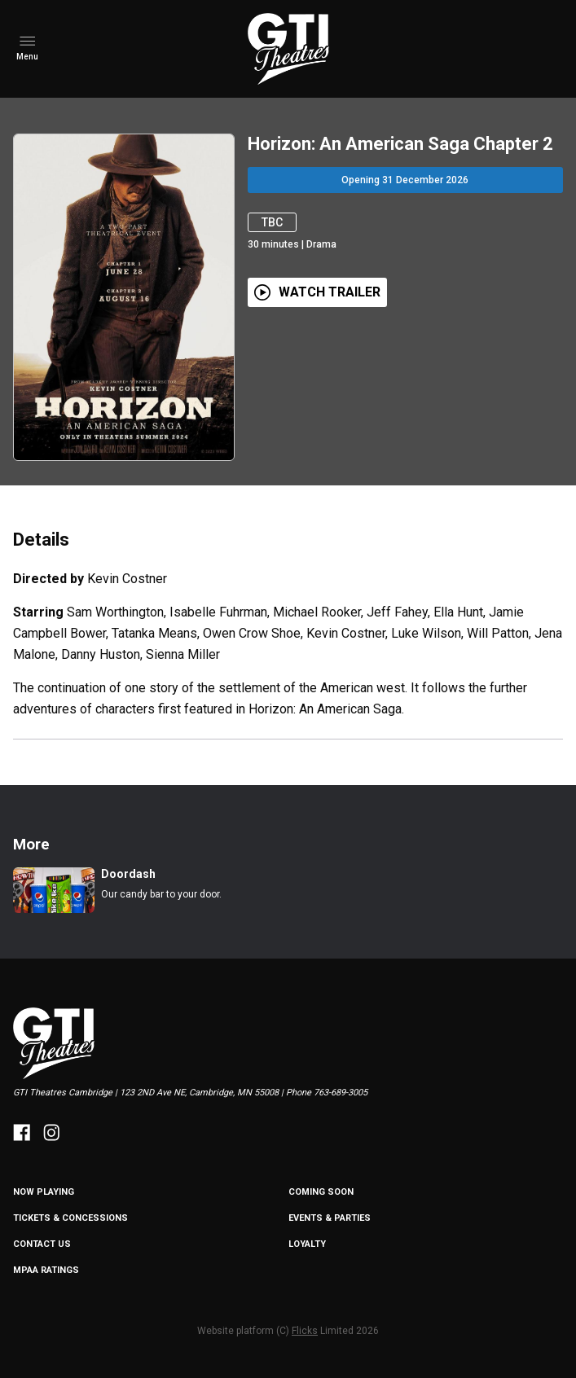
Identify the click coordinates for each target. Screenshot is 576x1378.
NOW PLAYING (43, 1192)
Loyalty (307, 1244)
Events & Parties (329, 1218)
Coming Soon (321, 1192)
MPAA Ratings (46, 1270)
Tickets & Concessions (70, 1218)
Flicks (305, 1330)
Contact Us (42, 1244)
